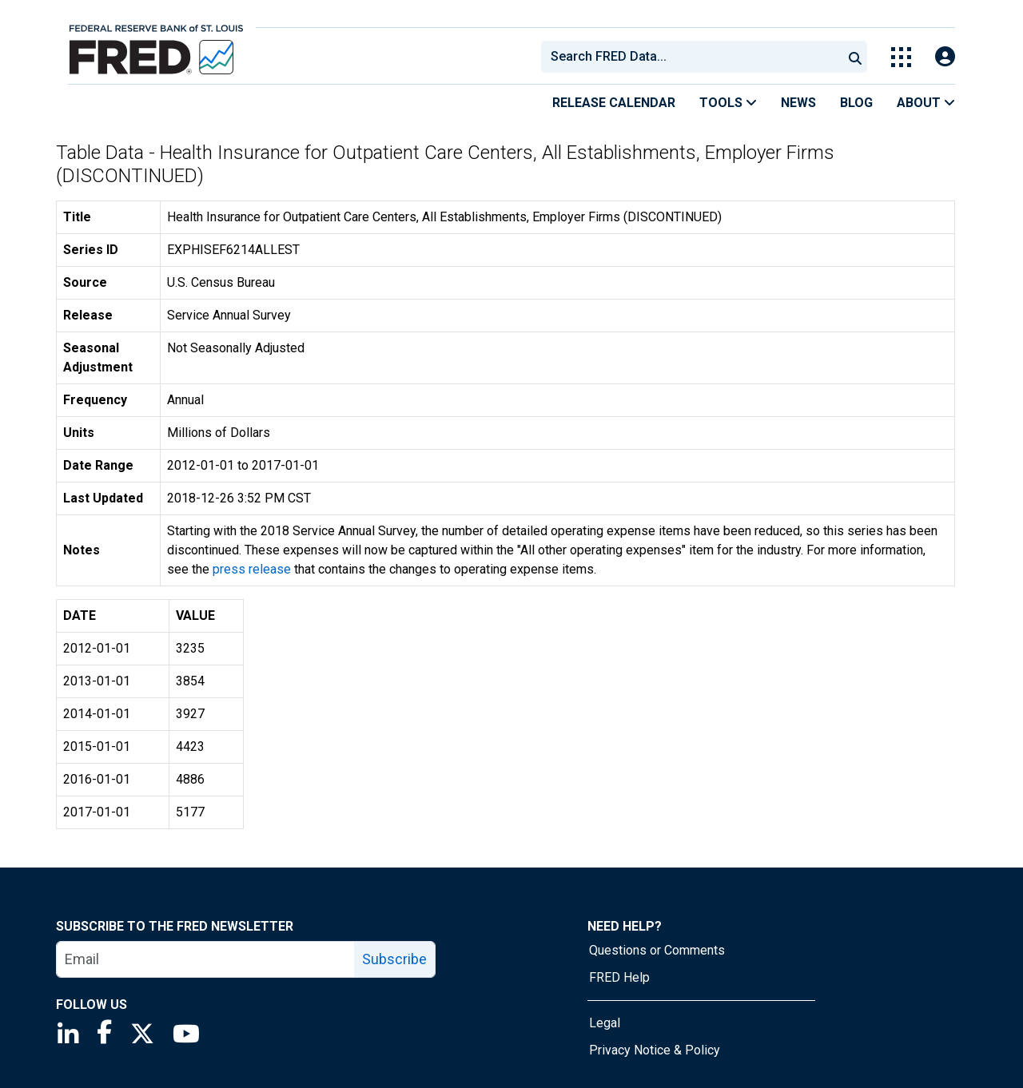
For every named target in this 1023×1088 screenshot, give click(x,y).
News (798, 102)
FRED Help (619, 977)
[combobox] (690, 57)
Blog (856, 102)
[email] (206, 959)
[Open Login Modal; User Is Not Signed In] (945, 57)
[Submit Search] (855, 57)
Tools (728, 102)
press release (252, 569)
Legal (604, 1022)
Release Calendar (613, 102)
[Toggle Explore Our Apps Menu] (901, 57)
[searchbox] (694, 57)
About (926, 102)
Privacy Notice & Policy (654, 1050)
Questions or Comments (657, 950)
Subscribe (394, 959)
